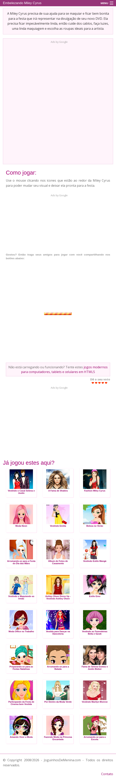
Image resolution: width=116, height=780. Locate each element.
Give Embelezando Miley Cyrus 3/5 (99, 382)
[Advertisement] (58, 102)
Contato (107, 774)
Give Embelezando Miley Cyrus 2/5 (96, 382)
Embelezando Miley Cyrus (22, 3)
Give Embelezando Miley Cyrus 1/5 (93, 382)
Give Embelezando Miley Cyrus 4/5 (102, 382)
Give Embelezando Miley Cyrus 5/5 (106, 382)
